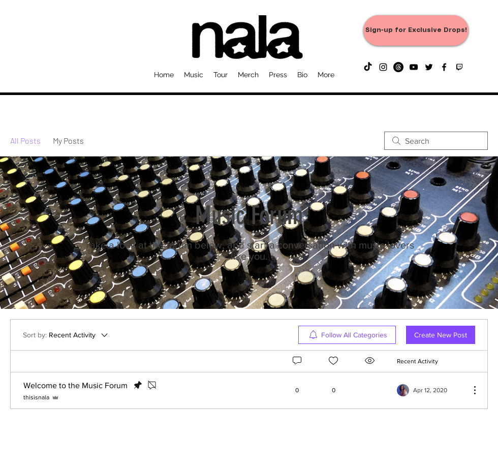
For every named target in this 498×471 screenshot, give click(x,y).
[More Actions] (469, 390)
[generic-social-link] (459, 67)
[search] (436, 141)
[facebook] (444, 67)
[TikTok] (368, 67)
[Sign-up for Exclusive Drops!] (416, 30)
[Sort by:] (66, 335)
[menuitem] (347, 335)
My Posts (68, 140)
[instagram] (383, 67)
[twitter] (429, 67)
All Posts (25, 140)
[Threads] (398, 67)
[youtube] (414, 67)
